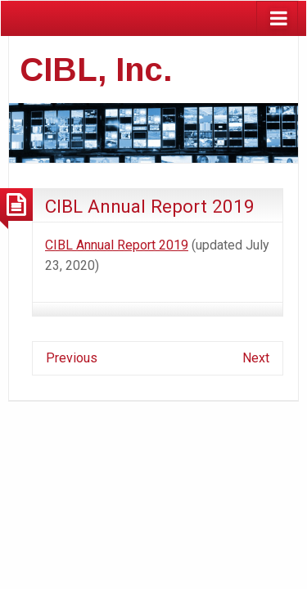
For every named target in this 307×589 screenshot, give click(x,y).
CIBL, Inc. (96, 70)
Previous (71, 358)
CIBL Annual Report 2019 (150, 206)
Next (255, 358)
